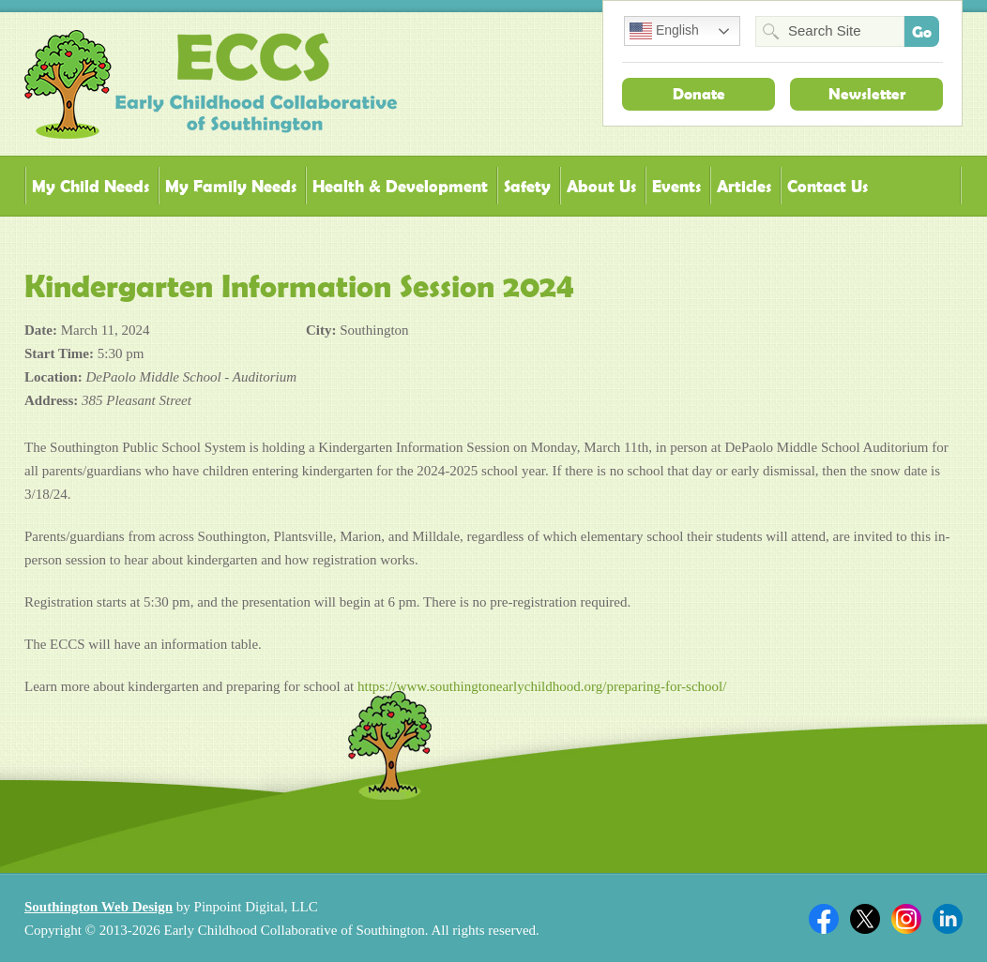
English (664, 31)
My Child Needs (90, 186)
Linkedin (948, 919)
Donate (699, 93)
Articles (744, 186)
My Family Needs (230, 186)
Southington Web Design (98, 906)
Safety (527, 186)
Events (676, 186)
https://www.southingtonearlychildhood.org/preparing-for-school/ (541, 686)
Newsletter (866, 93)
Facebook (824, 919)
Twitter (865, 919)
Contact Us (827, 186)
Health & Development (400, 186)
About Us (601, 186)
